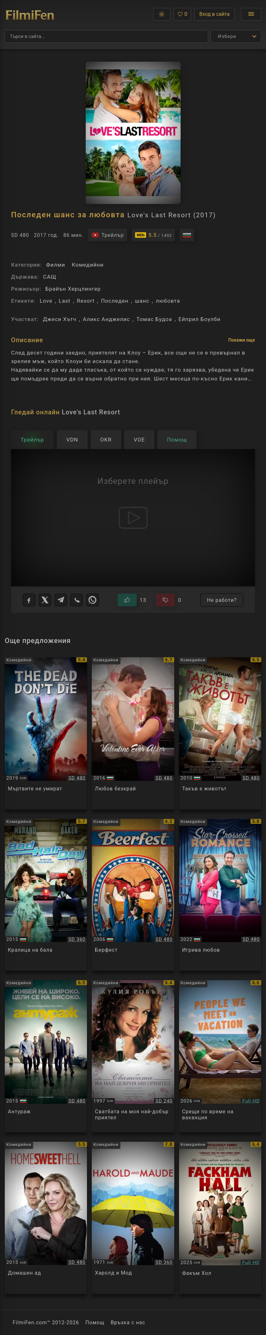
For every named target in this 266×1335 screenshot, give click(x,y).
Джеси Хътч (60, 319)
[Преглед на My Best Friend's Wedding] (133, 1056)
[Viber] (76, 600)
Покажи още (241, 340)
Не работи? (222, 600)
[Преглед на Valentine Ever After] (133, 733)
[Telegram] (60, 600)
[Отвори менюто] (251, 14)
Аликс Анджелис (106, 319)
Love (46, 301)
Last (65, 301)
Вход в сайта (214, 14)
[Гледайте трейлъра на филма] (107, 235)
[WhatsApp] (92, 600)
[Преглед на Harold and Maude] (133, 1218)
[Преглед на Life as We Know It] (220, 733)
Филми (55, 265)
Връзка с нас (128, 1323)
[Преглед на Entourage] (46, 1056)
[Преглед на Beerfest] (133, 895)
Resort (86, 301)
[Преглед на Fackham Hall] (220, 1218)
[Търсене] (106, 36)
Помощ (94, 1323)
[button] (161, 14)
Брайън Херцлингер (73, 289)
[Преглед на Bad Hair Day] (46, 895)
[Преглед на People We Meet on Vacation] (220, 1056)
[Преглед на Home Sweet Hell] (46, 1218)
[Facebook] (29, 600)
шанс (142, 301)
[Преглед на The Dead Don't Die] (46, 733)
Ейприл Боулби (199, 319)
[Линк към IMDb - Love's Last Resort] (153, 235)
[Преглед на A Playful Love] (220, 895)
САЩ (49, 277)
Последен (114, 301)
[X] (45, 600)
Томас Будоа (154, 319)
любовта (168, 301)
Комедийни (88, 265)
